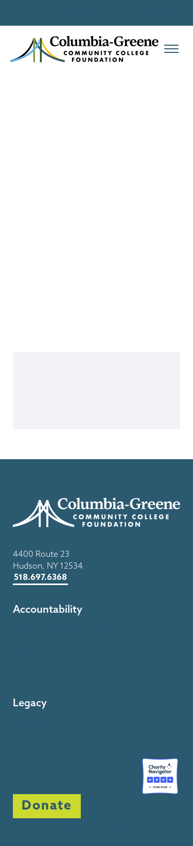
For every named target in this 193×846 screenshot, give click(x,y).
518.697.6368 (40, 578)
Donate (47, 806)
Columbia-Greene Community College (87, 826)
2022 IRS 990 (38, 650)
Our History (36, 723)
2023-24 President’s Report (65, 630)
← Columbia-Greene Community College (89, 10)
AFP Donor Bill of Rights (60, 671)
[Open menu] (171, 49)
